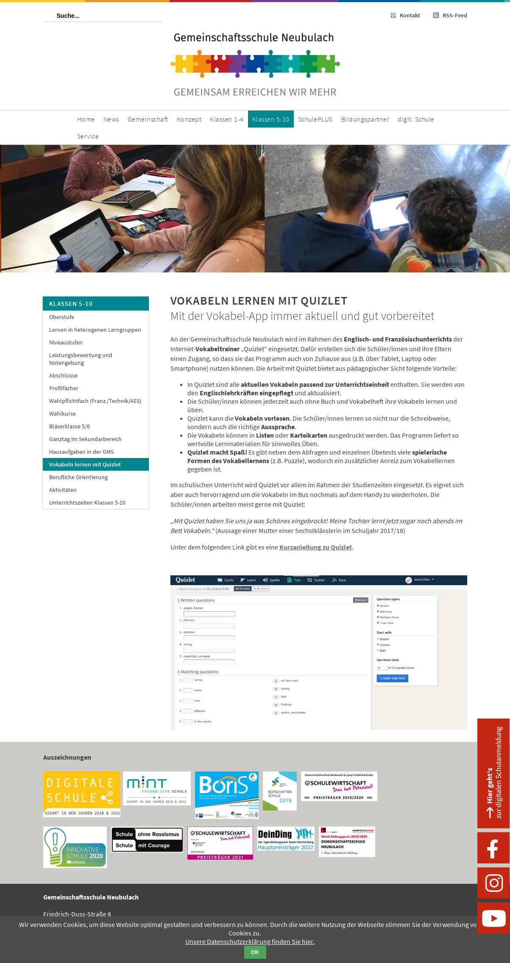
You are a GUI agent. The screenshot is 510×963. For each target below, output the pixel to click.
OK (255, 952)
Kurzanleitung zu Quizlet (315, 547)
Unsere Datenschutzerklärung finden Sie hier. (250, 941)
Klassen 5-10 (71, 304)
